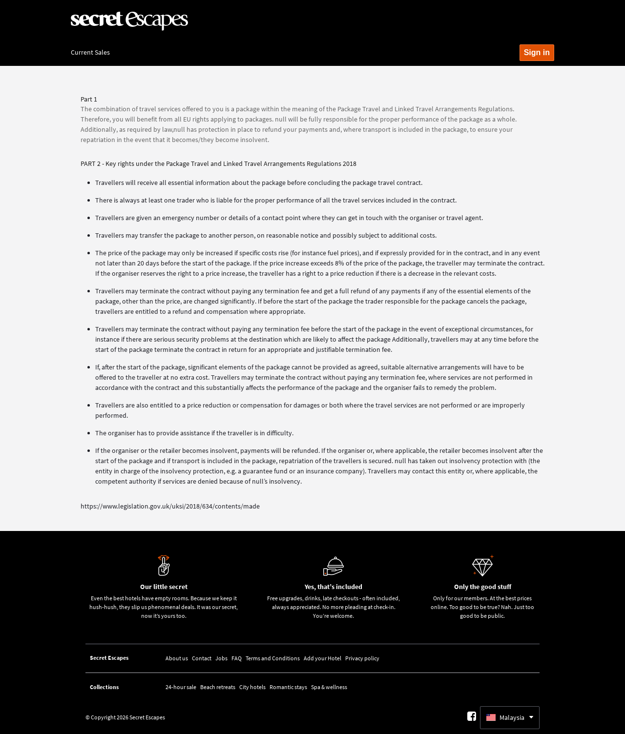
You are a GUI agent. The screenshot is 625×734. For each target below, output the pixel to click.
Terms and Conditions (273, 658)
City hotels (252, 687)
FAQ (236, 658)
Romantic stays (288, 687)
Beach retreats (217, 687)
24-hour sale (181, 687)
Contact (201, 658)
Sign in (537, 52)
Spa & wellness (329, 687)
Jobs (221, 658)
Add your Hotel (322, 658)
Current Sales (90, 52)
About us (177, 658)
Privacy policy (362, 658)
